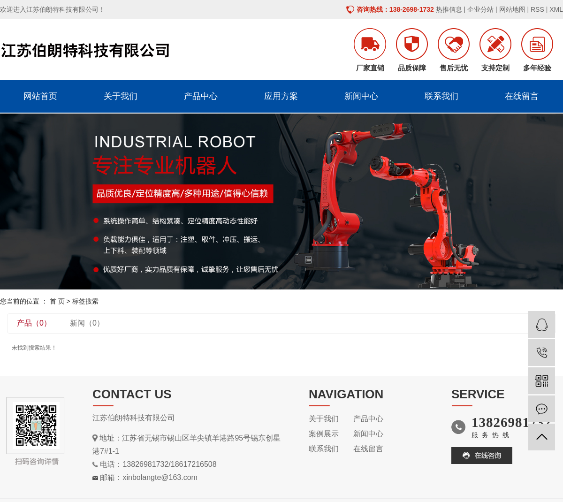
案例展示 (324, 434)
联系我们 (441, 96)
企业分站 (480, 9)
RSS (537, 9)
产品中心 (201, 96)
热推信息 (449, 9)
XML (556, 9)
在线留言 (522, 96)
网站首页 (40, 96)
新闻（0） (87, 323)
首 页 (57, 301)
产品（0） (34, 323)
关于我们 (120, 96)
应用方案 (281, 96)
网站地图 (512, 9)
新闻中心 (361, 96)
